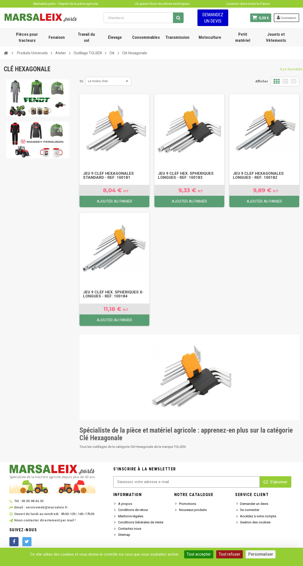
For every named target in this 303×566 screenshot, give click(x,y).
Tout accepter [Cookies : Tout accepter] (199, 554)
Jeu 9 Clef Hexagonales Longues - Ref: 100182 (258, 175)
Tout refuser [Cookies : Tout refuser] (229, 554)
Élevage (115, 37)
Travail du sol (86, 37)
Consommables (146, 37)
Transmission (177, 37)
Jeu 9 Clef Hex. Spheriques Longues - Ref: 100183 (186, 175)
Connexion (286, 17)
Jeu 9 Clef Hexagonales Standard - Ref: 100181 (108, 175)
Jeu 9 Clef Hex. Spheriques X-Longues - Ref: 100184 (113, 294)
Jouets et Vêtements (276, 37)
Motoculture (210, 37)
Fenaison (57, 37)
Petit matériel (242, 37)
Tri (81, 81)
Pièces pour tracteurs (27, 37)
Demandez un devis (212, 18)
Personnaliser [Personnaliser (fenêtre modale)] (260, 554)
